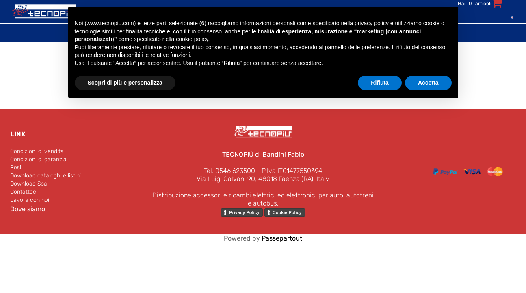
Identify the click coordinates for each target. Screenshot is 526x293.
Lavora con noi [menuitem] (29, 200)
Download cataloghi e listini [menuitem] (45, 175)
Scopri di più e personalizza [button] (125, 82)
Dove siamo (27, 209)
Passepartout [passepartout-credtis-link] (282, 238)
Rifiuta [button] (380, 82)
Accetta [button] (428, 82)
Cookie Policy (287, 212)
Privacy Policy (244, 212)
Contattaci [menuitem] (23, 191)
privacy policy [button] (372, 23)
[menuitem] (510, 17)
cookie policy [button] (192, 39)
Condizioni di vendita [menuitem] (37, 151)
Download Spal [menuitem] (29, 183)
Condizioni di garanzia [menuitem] (38, 159)
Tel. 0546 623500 (229, 171)
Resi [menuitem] (15, 167)
